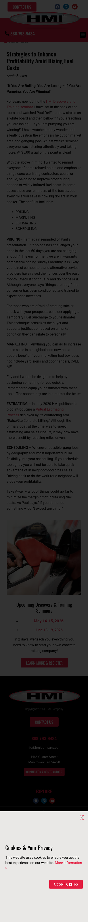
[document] (44, 461)
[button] (82, 817)
